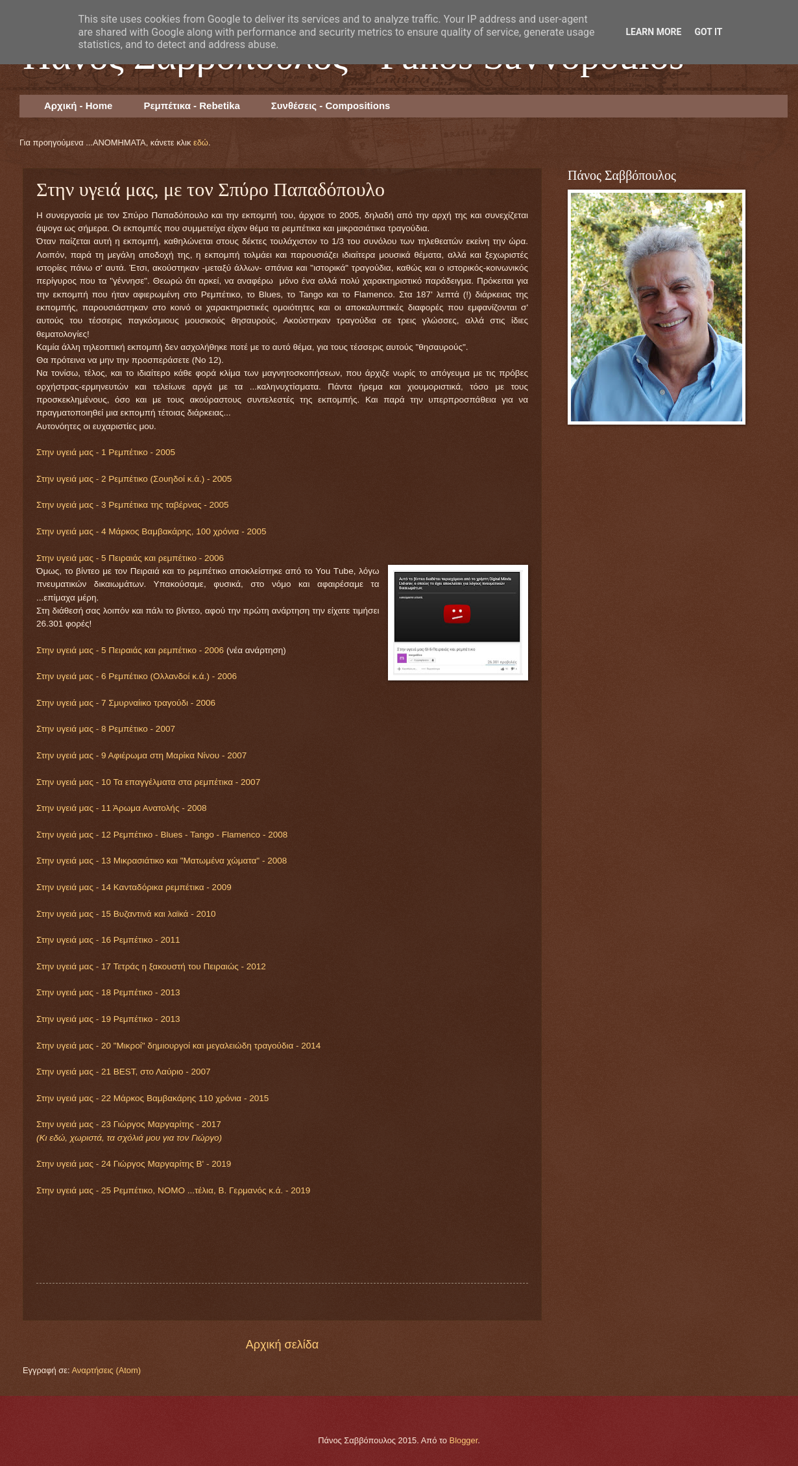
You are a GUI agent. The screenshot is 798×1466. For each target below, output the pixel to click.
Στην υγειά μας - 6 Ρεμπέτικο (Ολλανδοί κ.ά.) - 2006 (136, 676)
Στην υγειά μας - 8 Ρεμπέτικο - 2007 (105, 729)
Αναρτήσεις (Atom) (106, 1370)
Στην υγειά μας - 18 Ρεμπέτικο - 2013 (108, 992)
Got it (708, 32)
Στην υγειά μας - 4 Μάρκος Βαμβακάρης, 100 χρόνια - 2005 (151, 531)
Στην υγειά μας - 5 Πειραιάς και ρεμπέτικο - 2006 (130, 558)
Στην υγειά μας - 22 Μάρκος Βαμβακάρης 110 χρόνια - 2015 (152, 1098)
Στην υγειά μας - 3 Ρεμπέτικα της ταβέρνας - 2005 (132, 505)
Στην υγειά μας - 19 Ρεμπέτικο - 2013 (108, 1019)
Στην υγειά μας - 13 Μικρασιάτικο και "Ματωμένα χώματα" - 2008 (161, 860)
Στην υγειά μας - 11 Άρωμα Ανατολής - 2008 (121, 808)
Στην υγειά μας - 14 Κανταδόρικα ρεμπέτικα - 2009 (134, 887)
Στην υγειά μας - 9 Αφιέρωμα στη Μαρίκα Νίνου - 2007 (141, 755)
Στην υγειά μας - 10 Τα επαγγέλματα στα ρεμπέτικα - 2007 (148, 782)
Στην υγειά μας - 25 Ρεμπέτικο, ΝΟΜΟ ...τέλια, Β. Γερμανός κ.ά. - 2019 (173, 1190)
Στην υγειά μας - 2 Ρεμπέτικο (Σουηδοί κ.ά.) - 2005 (134, 479)
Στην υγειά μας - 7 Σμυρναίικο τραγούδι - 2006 (125, 703)
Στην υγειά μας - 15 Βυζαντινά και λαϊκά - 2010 (125, 914)
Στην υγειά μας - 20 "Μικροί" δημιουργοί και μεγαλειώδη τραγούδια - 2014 (178, 1045)
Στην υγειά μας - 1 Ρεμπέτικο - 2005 (105, 452)
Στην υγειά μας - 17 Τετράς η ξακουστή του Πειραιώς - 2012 (151, 966)
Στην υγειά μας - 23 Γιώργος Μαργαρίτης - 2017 (128, 1124)
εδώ (200, 142)
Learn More (653, 32)
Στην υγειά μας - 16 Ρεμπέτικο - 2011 (108, 940)
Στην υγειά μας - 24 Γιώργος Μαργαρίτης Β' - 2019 (133, 1164)
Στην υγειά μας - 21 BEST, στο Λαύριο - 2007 (123, 1071)
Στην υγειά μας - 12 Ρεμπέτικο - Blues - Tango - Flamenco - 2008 (161, 834)
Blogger (464, 1440)
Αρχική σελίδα (282, 1344)
